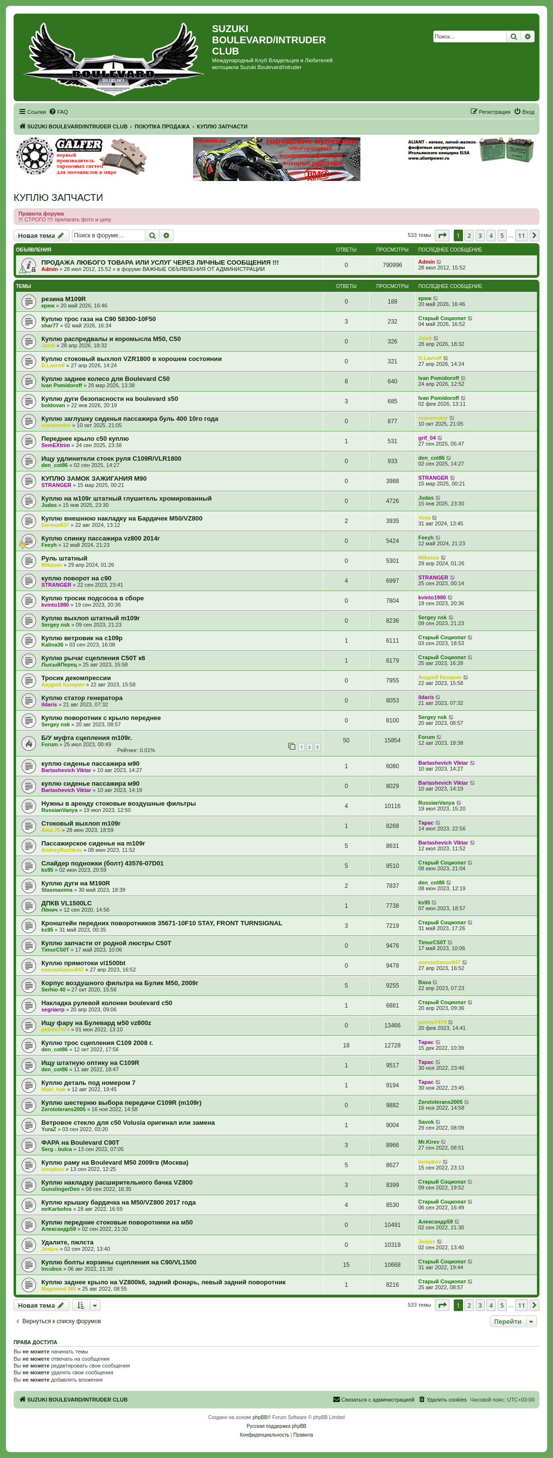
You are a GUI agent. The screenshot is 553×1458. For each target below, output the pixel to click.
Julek (48, 345)
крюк (47, 305)
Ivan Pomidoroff (61, 385)
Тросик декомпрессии (76, 678)
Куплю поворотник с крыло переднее (101, 717)
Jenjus (49, 1249)
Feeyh (49, 545)
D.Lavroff (53, 365)
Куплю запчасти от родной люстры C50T (106, 943)
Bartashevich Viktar (66, 770)
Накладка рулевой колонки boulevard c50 (106, 1003)
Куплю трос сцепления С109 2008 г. (97, 1042)
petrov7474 (55, 1029)
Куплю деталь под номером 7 (88, 1082)
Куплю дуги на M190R (75, 883)
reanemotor (56, 425)
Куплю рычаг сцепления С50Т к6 (93, 658)
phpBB (260, 1417)
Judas (49, 505)
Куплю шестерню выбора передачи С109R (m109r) (121, 1102)
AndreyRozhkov (61, 850)
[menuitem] (58, 112)
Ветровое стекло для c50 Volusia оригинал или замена (128, 1122)
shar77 (49, 325)
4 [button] (491, 235)
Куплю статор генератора (82, 698)
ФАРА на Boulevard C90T (80, 1142)
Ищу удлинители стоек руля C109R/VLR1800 (111, 458)
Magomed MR (58, 1289)
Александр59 (58, 1229)
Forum (49, 744)
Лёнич (49, 910)
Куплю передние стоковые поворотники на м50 (117, 1222)
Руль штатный (64, 558)
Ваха (424, 982)
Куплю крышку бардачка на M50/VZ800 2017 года (118, 1202)
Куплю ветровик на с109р (82, 638)
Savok (426, 1122)
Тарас (426, 823)
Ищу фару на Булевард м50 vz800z (96, 1022)
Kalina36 (52, 645)
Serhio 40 (53, 989)
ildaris (49, 704)
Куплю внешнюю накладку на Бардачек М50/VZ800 (121, 518)
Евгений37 (55, 525)
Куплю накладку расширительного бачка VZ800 (117, 1182)
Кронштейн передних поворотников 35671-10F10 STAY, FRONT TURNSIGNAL (162, 923)
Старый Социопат (442, 318)
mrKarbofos (56, 1209)
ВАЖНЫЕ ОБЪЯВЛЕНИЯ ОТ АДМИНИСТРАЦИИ (204, 269)
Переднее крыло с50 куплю (85, 438)
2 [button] (469, 235)
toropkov (52, 1169)
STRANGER (56, 485)
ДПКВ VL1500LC (66, 903)
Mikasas (51, 565)
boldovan (53, 405)
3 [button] (480, 235)
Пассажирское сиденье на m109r (93, 843)
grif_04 (427, 438)
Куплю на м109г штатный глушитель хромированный (126, 498)
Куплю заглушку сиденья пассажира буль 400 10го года (129, 418)
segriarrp (53, 1009)
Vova (424, 518)
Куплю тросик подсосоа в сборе (92, 598)
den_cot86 (54, 465)
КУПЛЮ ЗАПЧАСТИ (58, 197)
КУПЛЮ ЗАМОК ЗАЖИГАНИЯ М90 (93, 478)
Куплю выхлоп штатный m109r (90, 618)
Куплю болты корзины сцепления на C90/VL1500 (118, 1262)
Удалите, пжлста (67, 1242)
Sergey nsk (55, 625)
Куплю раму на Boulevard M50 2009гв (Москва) (115, 1162)
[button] (442, 235)
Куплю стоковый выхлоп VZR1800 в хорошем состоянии (131, 358)
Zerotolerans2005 (63, 1109)
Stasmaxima (56, 890)
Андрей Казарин (63, 684)
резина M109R (63, 299)
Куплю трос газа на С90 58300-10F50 (98, 319)
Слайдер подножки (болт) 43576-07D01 (102, 863)
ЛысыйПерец (59, 664)
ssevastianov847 (62, 969)
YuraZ (48, 1129)
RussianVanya (59, 810)
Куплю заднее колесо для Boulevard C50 (105, 378)
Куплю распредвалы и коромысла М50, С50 (111, 338)
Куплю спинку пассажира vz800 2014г (100, 538)
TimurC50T (55, 950)
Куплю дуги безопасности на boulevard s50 (109, 398)
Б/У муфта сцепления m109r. (86, 737)
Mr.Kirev (428, 1142)
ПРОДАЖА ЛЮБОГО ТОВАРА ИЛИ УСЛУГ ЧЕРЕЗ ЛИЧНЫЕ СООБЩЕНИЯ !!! (160, 262)
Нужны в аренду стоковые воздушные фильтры (118, 803)
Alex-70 (50, 830)
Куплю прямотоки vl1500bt (83, 963)
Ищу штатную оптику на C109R (90, 1062)
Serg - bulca (56, 1149)
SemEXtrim (55, 445)
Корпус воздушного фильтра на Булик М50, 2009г (119, 983)
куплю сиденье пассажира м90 (90, 763)
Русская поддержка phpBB (276, 1426)
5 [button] (502, 235)
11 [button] (521, 235)
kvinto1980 (55, 605)
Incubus (51, 1269)
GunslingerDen (60, 1189)
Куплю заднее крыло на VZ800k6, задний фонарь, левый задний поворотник (163, 1282)
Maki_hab (53, 1089)
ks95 (47, 870)
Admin (49, 269)
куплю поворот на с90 (76, 578)
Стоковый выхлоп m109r (81, 823)
